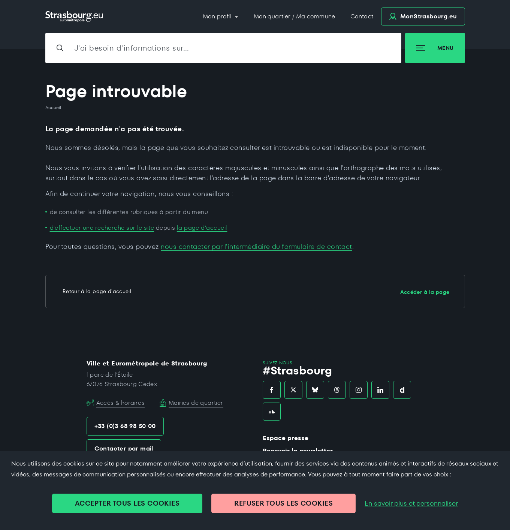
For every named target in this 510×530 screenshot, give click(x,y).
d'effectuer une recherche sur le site (102, 227)
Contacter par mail (123, 448)
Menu (434, 48)
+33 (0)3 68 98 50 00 (125, 426)
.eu (423, 16)
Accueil (53, 107)
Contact (362, 16)
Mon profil (218, 16)
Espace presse (285, 438)
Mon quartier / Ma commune (294, 16)
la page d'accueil (202, 227)
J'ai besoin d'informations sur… (132, 48)
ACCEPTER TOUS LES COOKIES (127, 503)
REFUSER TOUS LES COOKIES (283, 503)
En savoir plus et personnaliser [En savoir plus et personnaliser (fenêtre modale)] (411, 503)
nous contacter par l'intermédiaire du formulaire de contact (256, 246)
